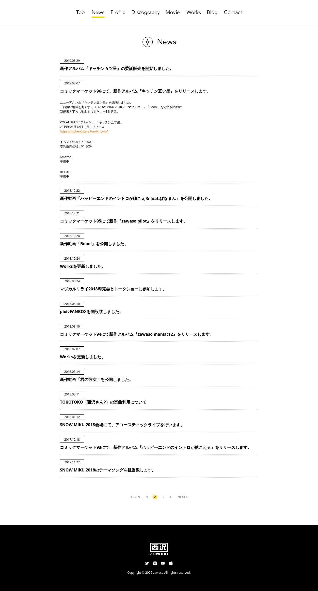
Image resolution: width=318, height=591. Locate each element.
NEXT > (183, 497)
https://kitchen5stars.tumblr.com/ (84, 131)
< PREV (135, 497)
